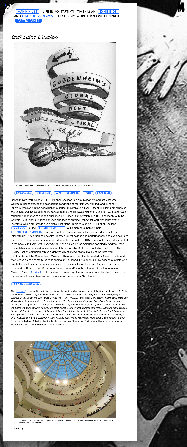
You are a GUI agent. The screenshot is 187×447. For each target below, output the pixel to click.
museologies (23, 193)
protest (88, 193)
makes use (19, 228)
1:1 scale (36, 272)
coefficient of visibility (27, 232)
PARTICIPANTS (28, 20)
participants (43, 193)
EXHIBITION (108, 11)
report (20, 291)
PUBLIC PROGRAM (39, 16)
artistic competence (51, 228)
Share (18, 429)
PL (5, 5)
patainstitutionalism (67, 193)
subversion (103, 193)
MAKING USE (27, 11)
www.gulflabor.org (26, 284)
